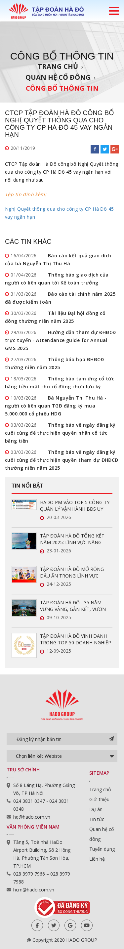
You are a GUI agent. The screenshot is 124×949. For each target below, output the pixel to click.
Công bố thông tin (62, 88)
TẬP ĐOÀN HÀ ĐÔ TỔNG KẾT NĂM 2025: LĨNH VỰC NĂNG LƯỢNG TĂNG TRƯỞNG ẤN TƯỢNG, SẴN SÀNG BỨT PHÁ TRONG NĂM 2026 (72, 539)
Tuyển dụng (102, 849)
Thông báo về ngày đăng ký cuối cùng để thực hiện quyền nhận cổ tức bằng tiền (60, 433)
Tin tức (96, 819)
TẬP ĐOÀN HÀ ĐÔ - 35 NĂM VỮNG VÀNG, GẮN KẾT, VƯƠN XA (73, 606)
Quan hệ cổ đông (58, 77)
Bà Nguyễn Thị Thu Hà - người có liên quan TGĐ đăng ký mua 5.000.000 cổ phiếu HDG (55, 406)
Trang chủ (58, 66)
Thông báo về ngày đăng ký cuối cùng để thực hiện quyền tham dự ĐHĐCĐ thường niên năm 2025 (61, 460)
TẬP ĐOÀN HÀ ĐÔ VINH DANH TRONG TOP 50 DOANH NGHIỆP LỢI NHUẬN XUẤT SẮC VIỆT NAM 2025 (76, 639)
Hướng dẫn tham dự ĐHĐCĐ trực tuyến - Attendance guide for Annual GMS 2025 (60, 340)
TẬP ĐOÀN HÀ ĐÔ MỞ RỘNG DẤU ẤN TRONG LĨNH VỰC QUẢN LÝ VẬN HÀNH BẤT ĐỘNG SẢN (75, 572)
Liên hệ (97, 859)
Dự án (96, 809)
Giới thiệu (99, 799)
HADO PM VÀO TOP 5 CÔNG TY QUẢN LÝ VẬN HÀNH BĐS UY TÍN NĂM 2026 (74, 505)
